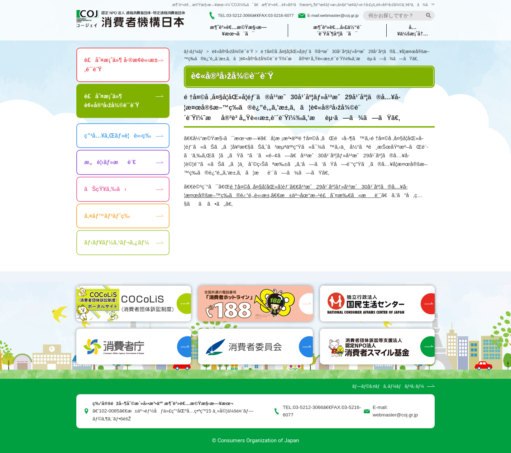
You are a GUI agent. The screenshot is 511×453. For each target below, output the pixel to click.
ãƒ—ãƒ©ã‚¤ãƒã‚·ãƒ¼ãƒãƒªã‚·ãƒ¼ (388, 386)
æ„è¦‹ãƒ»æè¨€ (110, 162)
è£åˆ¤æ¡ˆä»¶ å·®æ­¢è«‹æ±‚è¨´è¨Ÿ (120, 64)
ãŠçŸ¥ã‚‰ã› (105, 189)
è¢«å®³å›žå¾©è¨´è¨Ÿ (232, 51)
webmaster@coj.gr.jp (339, 15)
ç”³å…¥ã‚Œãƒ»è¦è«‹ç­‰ (117, 136)
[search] (395, 15)
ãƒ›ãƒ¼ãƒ (194, 51)
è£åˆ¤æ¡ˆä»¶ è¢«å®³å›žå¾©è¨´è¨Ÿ (111, 101)
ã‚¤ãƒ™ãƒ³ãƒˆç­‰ (107, 216)
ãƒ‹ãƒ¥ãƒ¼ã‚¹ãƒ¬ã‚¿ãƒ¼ (116, 242)
